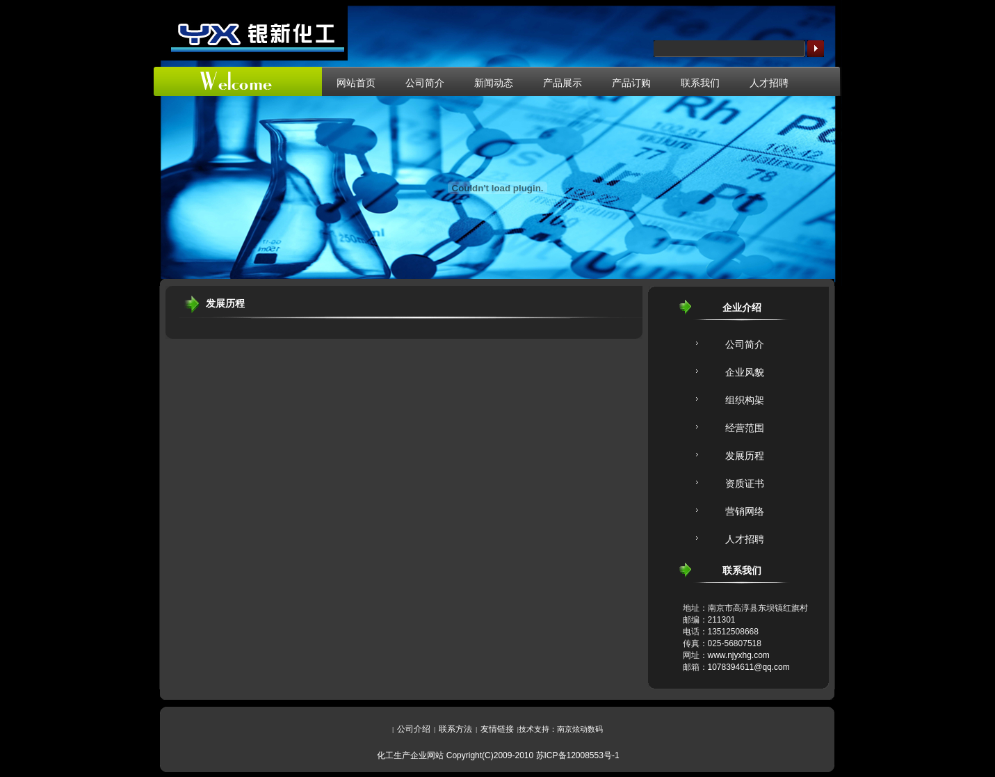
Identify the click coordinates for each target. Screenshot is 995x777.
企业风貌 (744, 372)
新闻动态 (493, 82)
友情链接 (497, 729)
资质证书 (744, 483)
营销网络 (744, 511)
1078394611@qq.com (749, 667)
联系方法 (455, 729)
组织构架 (744, 400)
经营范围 (744, 427)
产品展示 (562, 82)
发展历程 (744, 455)
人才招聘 (769, 82)
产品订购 (631, 82)
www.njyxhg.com (739, 655)
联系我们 (700, 82)
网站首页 (356, 82)
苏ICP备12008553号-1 (578, 755)
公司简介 (424, 82)
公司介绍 (413, 729)
